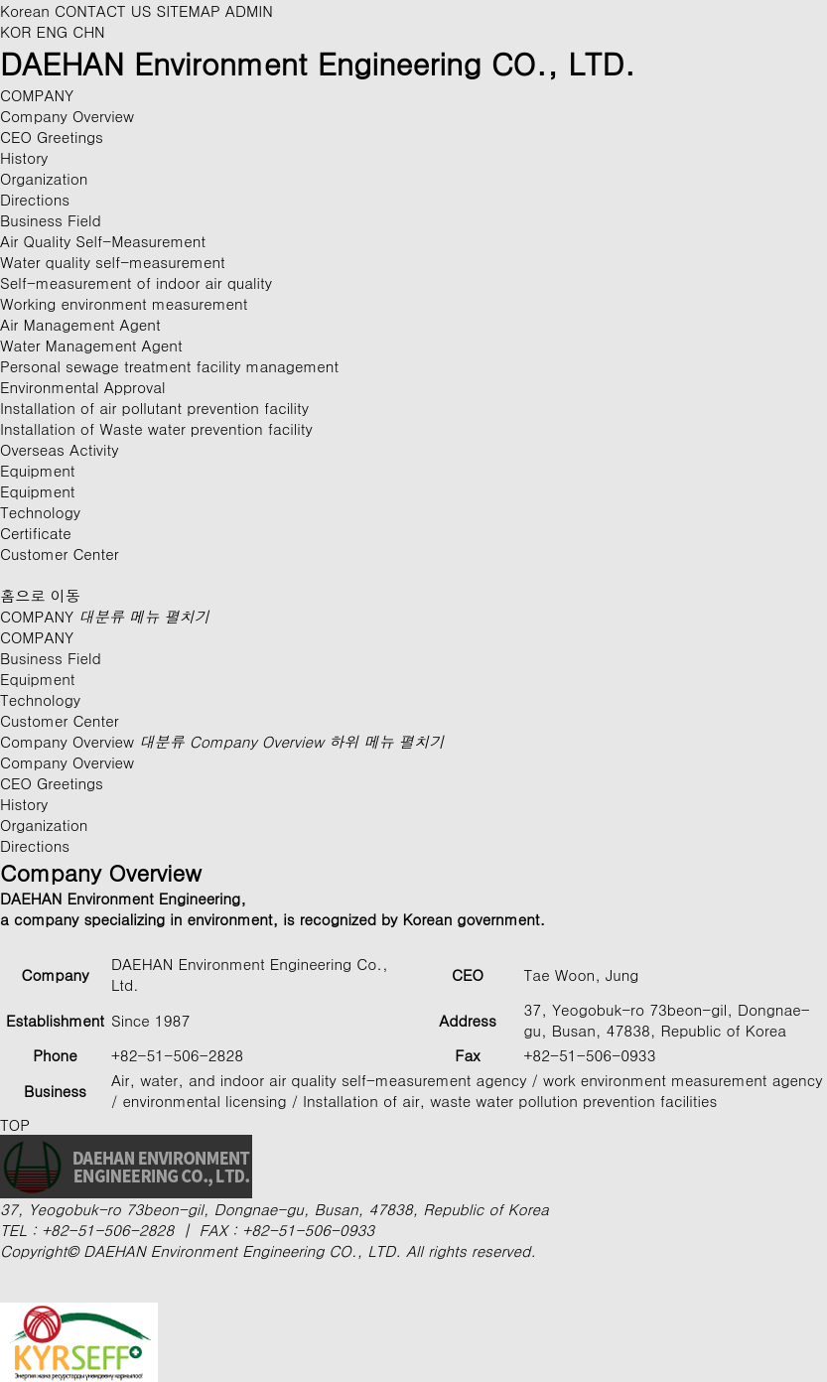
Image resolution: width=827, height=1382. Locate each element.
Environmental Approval (83, 386)
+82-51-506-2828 (108, 1229)
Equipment (37, 491)
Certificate (35, 532)
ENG (55, 31)
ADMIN (249, 10)
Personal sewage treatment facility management (169, 365)
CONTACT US (103, 10)
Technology (40, 699)
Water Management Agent (91, 345)
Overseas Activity (59, 449)
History (24, 157)
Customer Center (59, 720)
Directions (34, 199)
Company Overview (67, 115)
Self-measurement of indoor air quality (136, 282)
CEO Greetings (51, 136)
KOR (18, 31)
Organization (43, 178)
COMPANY (104, 616)
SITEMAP (188, 10)
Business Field (50, 657)
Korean (25, 10)
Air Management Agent (80, 324)
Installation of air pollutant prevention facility (154, 407)
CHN (88, 31)
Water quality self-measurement (112, 261)
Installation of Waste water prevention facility (156, 428)
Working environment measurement (123, 303)
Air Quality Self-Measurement (103, 240)
